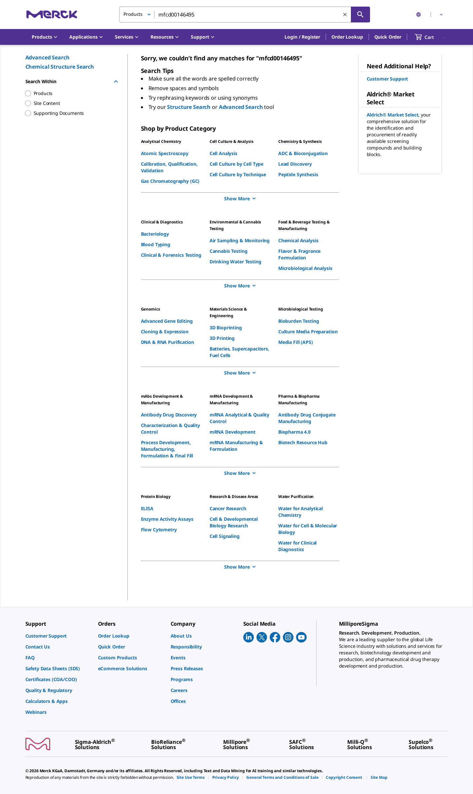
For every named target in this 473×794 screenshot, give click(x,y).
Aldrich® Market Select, (394, 115)
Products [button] (133, 14)
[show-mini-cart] (430, 37)
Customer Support (387, 79)
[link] (58, 636)
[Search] (360, 14)
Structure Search (189, 107)
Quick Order (387, 37)
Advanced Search (47, 57)
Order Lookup (347, 37)
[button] (302, 37)
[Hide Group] (115, 81)
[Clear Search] (345, 14)
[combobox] (244, 14)
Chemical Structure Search (59, 66)
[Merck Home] (51, 14)
